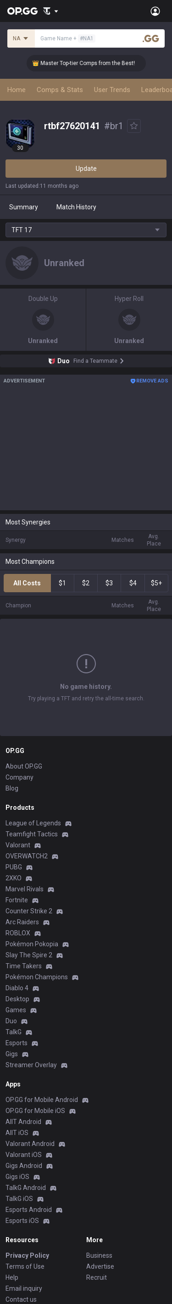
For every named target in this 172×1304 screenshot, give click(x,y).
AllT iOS (17, 1132)
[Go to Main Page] (22, 11)
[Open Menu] (155, 11)
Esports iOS (22, 1220)
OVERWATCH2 (27, 856)
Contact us (21, 1299)
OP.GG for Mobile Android (42, 1099)
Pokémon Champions (37, 977)
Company (19, 777)
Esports (17, 1043)
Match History (76, 207)
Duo (11, 1021)
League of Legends (33, 823)
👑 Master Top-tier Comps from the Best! (89, 63)
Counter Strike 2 (29, 911)
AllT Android (23, 1121)
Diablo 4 (17, 988)
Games (16, 1010)
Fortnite (17, 900)
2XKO (14, 878)
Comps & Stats (60, 90)
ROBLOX (18, 933)
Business (99, 1255)
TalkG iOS (19, 1198)
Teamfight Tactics (32, 834)
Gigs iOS (17, 1176)
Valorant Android (30, 1143)
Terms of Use (25, 1266)
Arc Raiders (22, 922)
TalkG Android (26, 1187)
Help (12, 1277)
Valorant (18, 845)
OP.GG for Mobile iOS (35, 1110)
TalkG (14, 1032)
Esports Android (29, 1209)
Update (86, 168)
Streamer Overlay (31, 1065)
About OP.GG (24, 766)
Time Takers (24, 966)
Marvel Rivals (25, 889)
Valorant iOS (24, 1154)
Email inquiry (24, 1288)
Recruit (96, 1277)
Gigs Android (24, 1165)
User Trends (112, 90)
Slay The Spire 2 (29, 955)
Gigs (12, 1054)
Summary (23, 207)
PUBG (14, 867)
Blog (12, 788)
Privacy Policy (27, 1255)
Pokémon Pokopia (32, 944)
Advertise (100, 1266)
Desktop (17, 999)
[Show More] (50, 11)
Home (16, 90)
